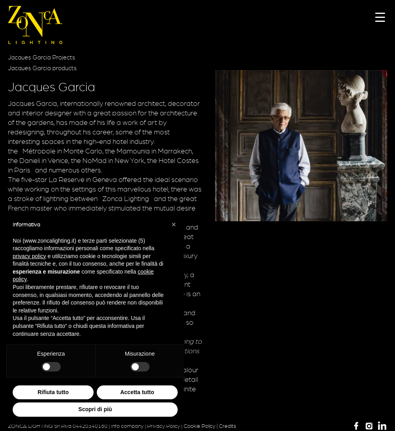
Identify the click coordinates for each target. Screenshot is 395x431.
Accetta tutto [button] (137, 392)
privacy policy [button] (29, 256)
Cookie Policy (199, 426)
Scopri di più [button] (95, 409)
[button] (173, 224)
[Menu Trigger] (380, 17)
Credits (227, 426)
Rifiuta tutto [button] (53, 392)
